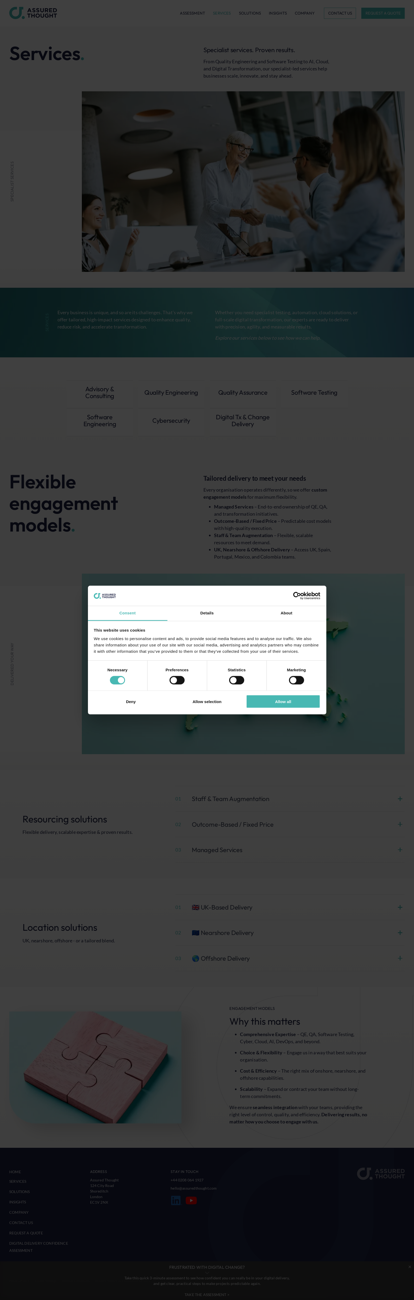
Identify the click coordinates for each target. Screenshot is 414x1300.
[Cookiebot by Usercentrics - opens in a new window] (297, 596)
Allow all (283, 701)
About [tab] (286, 613)
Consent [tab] (127, 613)
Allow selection (207, 701)
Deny (131, 701)
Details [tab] (206, 613)
